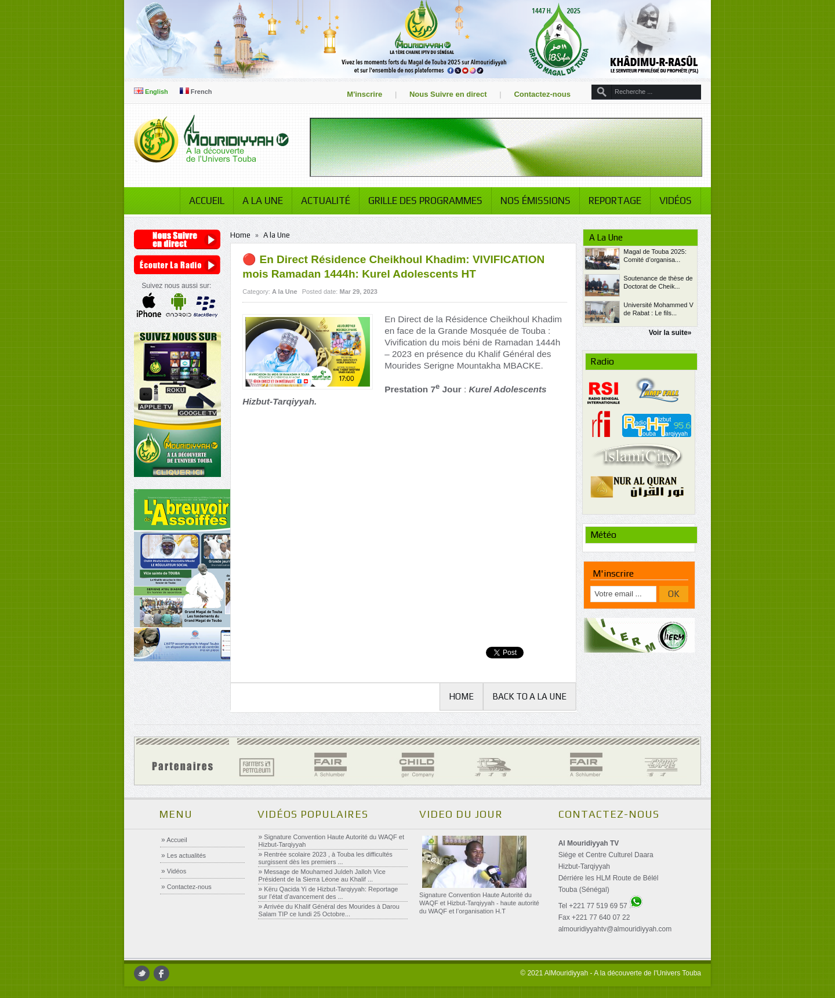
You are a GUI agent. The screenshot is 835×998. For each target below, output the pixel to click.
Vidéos (675, 200)
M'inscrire (364, 94)
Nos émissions (535, 200)
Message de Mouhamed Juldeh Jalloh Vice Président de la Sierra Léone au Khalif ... (322, 875)
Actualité (325, 200)
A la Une (262, 200)
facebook (161, 973)
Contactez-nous (542, 94)
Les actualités (185, 855)
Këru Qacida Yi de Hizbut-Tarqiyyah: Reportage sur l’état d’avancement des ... (328, 893)
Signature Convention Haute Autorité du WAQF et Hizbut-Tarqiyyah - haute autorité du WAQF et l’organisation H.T (479, 903)
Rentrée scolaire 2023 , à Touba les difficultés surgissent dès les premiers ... (326, 858)
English (151, 91)
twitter (142, 973)
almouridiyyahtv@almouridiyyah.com (615, 929)
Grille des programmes (425, 200)
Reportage (615, 200)
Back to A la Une (529, 696)
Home (240, 235)
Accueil (206, 200)
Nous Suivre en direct (448, 94)
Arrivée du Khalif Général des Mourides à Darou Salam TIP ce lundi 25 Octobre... (329, 910)
